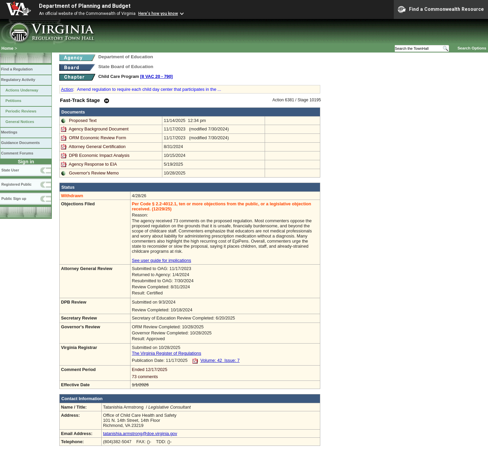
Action (67, 89)
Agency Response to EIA (93, 164)
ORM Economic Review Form (97, 137)
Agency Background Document (98, 128)
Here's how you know (158, 13)
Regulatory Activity (18, 80)
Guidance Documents (20, 143)
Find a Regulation (17, 69)
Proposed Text (83, 120)
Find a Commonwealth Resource (441, 9)
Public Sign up (13, 199)
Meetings (9, 132)
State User (10, 170)
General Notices (19, 122)
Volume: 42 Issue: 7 (220, 360)
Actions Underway (21, 90)
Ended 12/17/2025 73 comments (225, 373)
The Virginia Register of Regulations (166, 353)
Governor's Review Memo (94, 173)
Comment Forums (17, 153)
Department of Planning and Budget (84, 6)
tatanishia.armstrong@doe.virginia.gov (140, 433)
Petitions (13, 101)
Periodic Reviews (21, 111)
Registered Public (16, 184)
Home (7, 48)
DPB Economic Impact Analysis (99, 155)
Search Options (472, 48)
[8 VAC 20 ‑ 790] (156, 76)
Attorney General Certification (97, 146)
